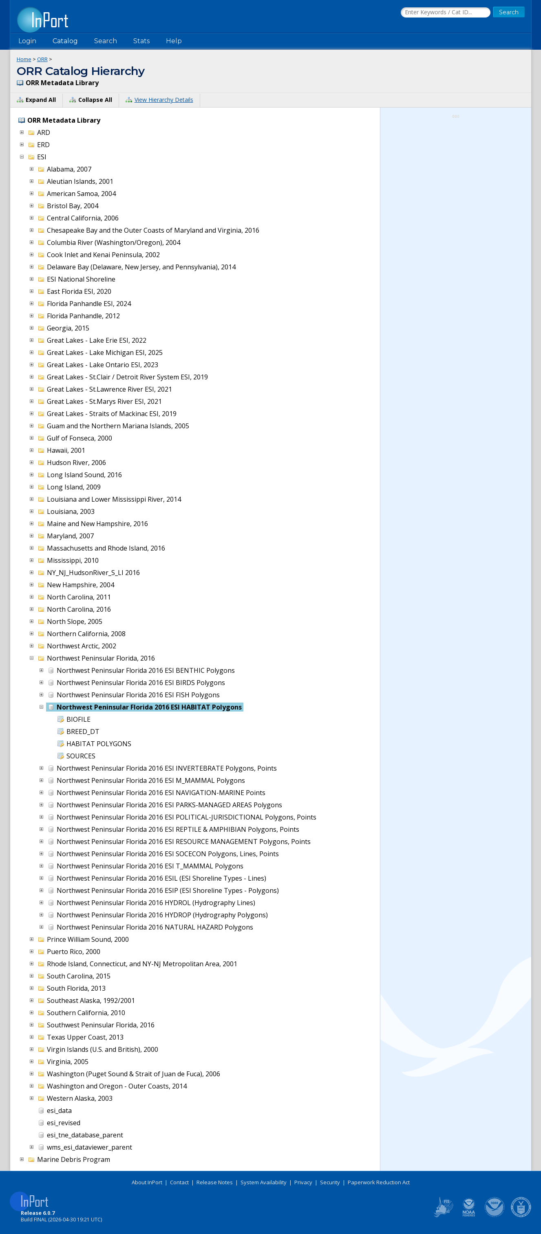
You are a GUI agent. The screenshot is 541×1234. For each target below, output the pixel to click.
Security (330, 1182)
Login (27, 41)
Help (174, 41)
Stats (141, 41)
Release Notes (215, 1182)
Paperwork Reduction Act (379, 1182)
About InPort (147, 1182)
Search (105, 41)
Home (24, 59)
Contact (179, 1182)
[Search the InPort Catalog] (445, 12)
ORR (42, 59)
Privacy (303, 1182)
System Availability (264, 1182)
